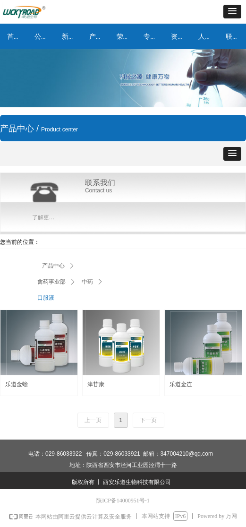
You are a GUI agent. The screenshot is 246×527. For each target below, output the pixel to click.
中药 (87, 281)
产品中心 (53, 265)
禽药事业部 (51, 281)
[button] (232, 11)
